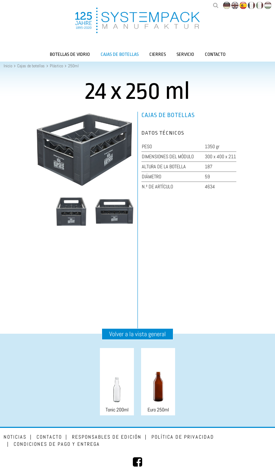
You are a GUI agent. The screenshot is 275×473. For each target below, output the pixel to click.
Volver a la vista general (137, 334)
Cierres (157, 54)
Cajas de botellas (120, 54)
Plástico (56, 66)
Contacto (215, 54)
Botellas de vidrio (70, 54)
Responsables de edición (106, 437)
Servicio (185, 54)
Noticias (15, 437)
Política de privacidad (182, 437)
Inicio (8, 66)
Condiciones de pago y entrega (57, 444)
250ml (73, 66)
